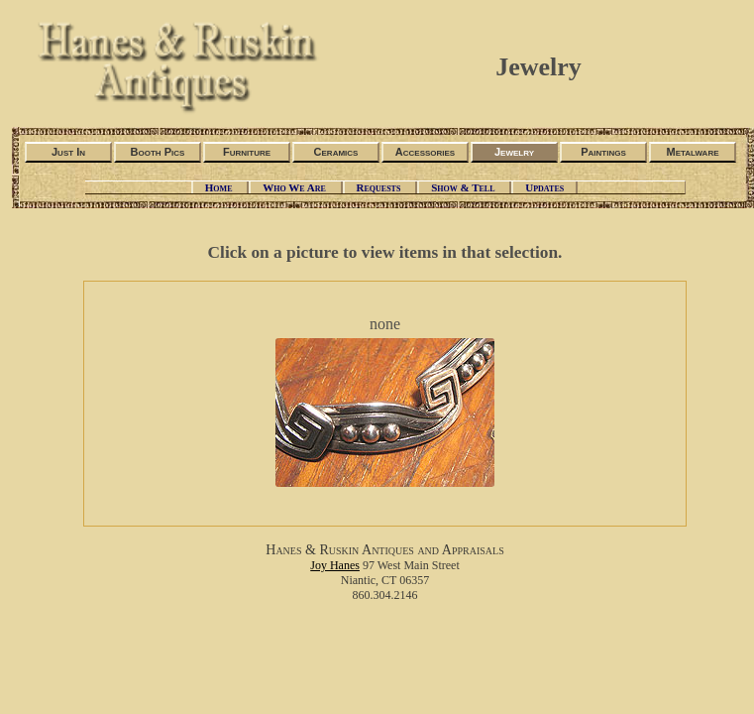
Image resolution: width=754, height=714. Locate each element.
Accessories (425, 152)
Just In (68, 152)
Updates (544, 187)
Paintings (603, 152)
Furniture (246, 152)
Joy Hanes (335, 565)
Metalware (692, 152)
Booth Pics (158, 152)
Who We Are (295, 187)
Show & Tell (464, 187)
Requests (380, 187)
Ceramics (336, 152)
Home (220, 187)
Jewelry (514, 152)
